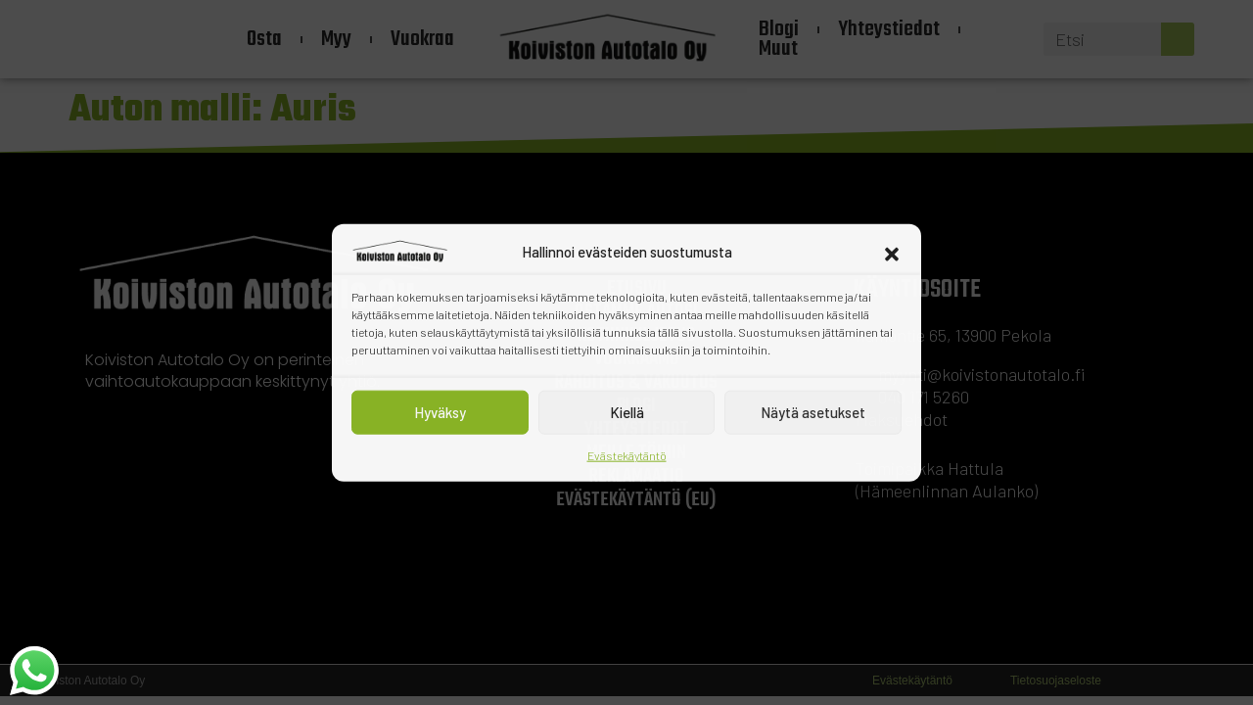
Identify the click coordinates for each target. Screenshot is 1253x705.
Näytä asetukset (813, 412)
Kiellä (627, 412)
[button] (892, 251)
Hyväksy (440, 412)
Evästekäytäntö (627, 454)
